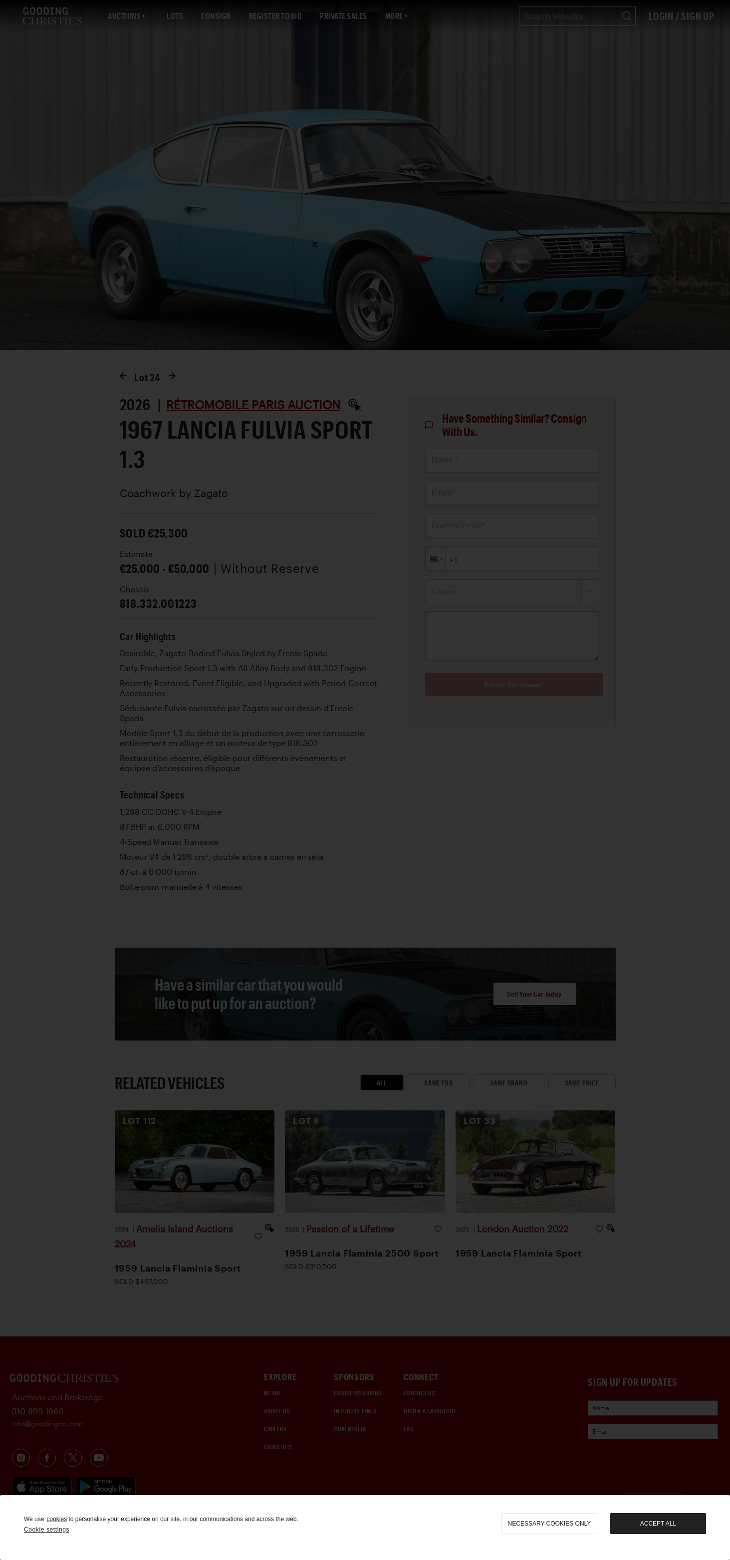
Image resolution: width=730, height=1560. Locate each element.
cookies (56, 1519)
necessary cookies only (549, 1523)
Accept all (658, 1523)
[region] (365, 1527)
